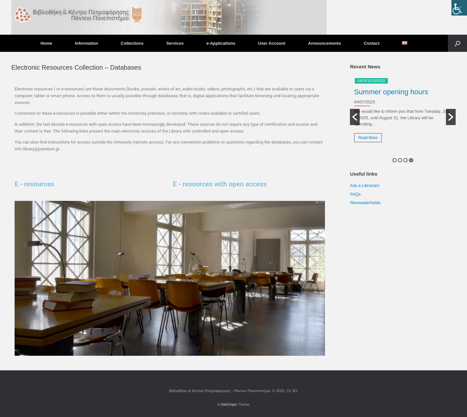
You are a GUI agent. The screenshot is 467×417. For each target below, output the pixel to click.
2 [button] (400, 160)
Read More (367, 137)
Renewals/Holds (365, 202)
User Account (271, 43)
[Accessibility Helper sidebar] (459, 8)
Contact (371, 43)
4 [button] (411, 160)
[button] (457, 43)
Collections (132, 43)
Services (175, 43)
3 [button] (405, 160)
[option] (403, 112)
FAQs (355, 194)
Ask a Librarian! (364, 185)
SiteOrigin (229, 404)
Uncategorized (371, 81)
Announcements (324, 43)
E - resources (34, 184)
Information (86, 43)
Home (46, 43)
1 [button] (394, 160)
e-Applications (220, 43)
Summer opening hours (391, 92)
